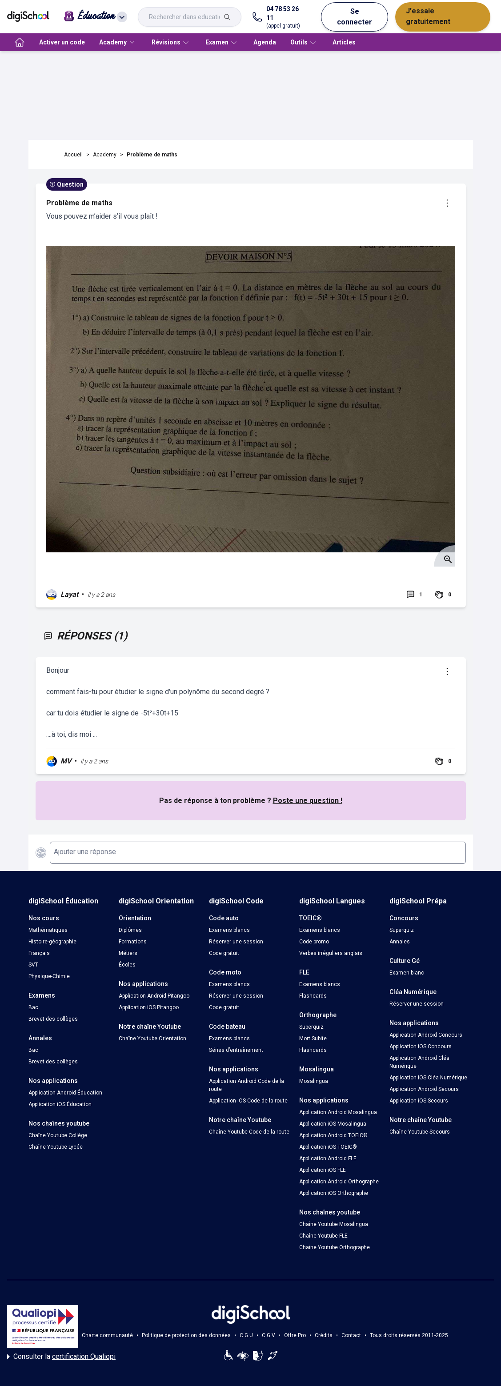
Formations (133, 942)
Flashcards (313, 996)
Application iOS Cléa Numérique (428, 1077)
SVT (33, 965)
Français (39, 953)
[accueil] (19, 42)
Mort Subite (313, 1038)
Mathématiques (48, 930)
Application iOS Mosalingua (332, 1124)
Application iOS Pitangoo (149, 1007)
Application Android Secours (424, 1089)
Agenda (264, 42)
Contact (351, 1335)
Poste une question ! (307, 800)
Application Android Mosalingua (338, 1112)
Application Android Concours (425, 1035)
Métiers (128, 953)
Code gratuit (224, 953)
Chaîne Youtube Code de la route (249, 1132)
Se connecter (354, 16)
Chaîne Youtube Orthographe (334, 1247)
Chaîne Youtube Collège (57, 1135)
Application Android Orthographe (339, 1181)
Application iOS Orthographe (333, 1193)
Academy (104, 155)
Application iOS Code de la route (248, 1101)
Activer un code (62, 42)
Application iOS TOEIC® (328, 1147)
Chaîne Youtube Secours (419, 1132)
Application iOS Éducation (60, 1104)
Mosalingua (313, 1081)
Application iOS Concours (420, 1046)
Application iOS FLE (322, 1170)
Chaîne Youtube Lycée (55, 1147)
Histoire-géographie (52, 942)
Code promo (314, 942)
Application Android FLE (328, 1158)
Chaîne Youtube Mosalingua (333, 1224)
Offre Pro (295, 1335)
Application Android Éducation (65, 1093)
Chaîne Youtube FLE (323, 1236)
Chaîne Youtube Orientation (152, 1038)
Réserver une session (236, 942)
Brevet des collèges (53, 1019)
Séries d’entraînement (236, 1050)
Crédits (324, 1335)
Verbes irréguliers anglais (330, 953)
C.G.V (268, 1335)
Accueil (73, 155)
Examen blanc (406, 973)
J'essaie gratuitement (428, 16)
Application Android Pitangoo (154, 996)
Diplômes (130, 930)
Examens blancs (229, 930)
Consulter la (61, 1356)
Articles (344, 42)
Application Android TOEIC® (333, 1135)
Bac (33, 1007)
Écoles (127, 965)
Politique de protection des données (186, 1335)
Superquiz (311, 1027)
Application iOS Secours (418, 1101)
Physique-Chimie (49, 976)
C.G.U (246, 1335)
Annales (399, 942)
